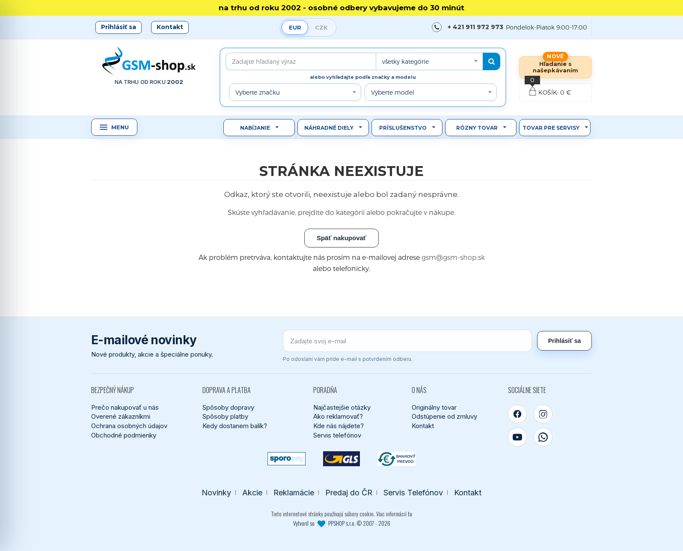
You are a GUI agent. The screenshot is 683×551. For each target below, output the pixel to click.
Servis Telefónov (413, 492)
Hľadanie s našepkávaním (555, 67)
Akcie (252, 492)
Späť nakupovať (341, 237)
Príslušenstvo (403, 128)
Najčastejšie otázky (342, 407)
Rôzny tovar (477, 128)
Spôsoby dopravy (228, 407)
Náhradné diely (328, 128)
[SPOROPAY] (286, 459)
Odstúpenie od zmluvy (444, 416)
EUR (295, 27)
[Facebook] (517, 414)
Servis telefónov (337, 435)
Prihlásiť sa (118, 27)
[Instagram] (543, 414)
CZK (321, 27)
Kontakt (170, 27)
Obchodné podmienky (123, 435)
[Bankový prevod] (396, 458)
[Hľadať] (491, 61)
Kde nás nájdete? (338, 426)
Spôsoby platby (225, 416)
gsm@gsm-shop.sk (453, 257)
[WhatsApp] (543, 437)
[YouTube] (517, 437)
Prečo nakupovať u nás (125, 407)
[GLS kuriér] (342, 459)
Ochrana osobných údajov (129, 426)
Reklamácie (293, 492)
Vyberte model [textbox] (392, 92)
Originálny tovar (434, 407)
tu (410, 513)
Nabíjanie (255, 128)
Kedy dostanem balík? (234, 426)
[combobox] (429, 61)
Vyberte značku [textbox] (257, 92)
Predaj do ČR (348, 492)
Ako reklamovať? (338, 416)
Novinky (216, 492)
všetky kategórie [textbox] (405, 61)
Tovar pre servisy (551, 128)
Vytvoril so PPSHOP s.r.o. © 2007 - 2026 (341, 523)
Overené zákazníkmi (120, 416)
